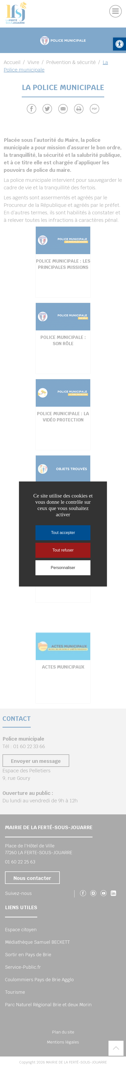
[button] (119, 44)
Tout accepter (63, 532)
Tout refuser (63, 550)
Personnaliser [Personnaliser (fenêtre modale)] (63, 568)
